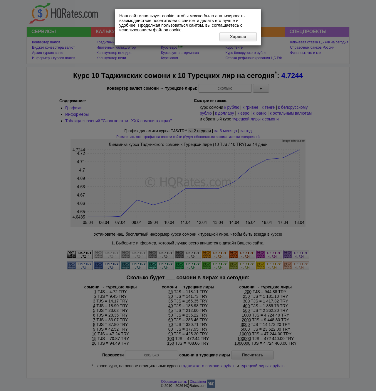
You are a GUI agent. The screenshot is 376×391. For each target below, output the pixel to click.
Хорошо (238, 36)
